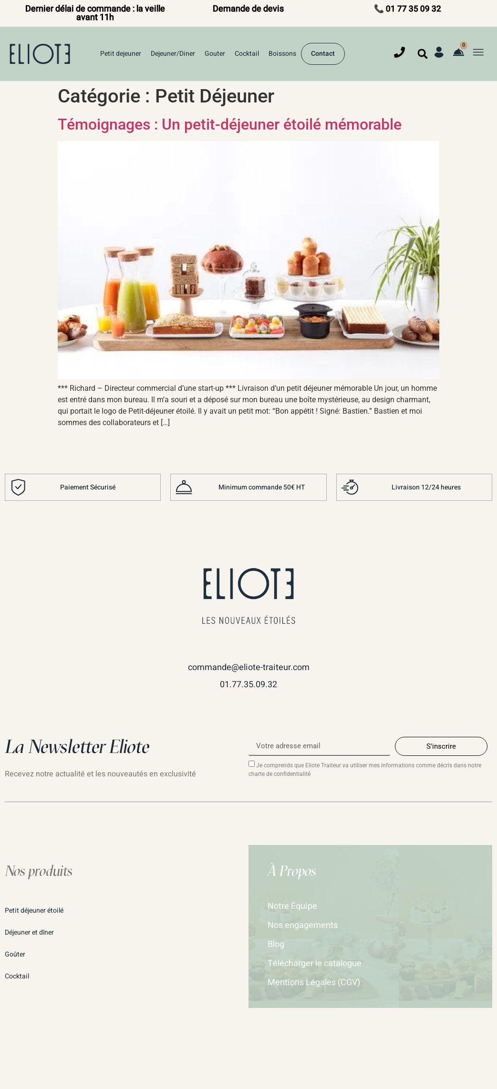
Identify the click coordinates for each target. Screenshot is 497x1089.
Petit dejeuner (120, 54)
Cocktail (247, 54)
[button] (423, 54)
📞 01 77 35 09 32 (407, 9)
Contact (323, 54)
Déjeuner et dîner (29, 932)
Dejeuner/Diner (173, 54)
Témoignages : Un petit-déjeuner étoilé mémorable (230, 124)
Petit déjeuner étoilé (34, 911)
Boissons (282, 54)
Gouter (215, 54)
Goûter (15, 954)
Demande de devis (248, 8)
